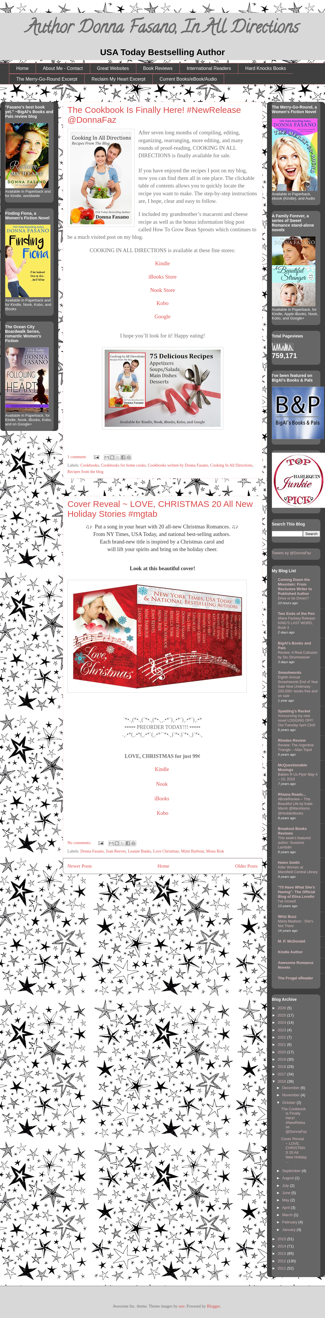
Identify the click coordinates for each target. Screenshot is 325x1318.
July (286, 1185)
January (289, 1229)
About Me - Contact (63, 68)
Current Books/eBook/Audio (188, 79)
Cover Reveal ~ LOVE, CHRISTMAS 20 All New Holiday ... (294, 1150)
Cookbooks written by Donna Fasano (178, 465)
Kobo (162, 303)
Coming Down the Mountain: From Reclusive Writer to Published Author (295, 586)
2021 (282, 1044)
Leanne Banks (139, 851)
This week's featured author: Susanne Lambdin (294, 842)
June (286, 1193)
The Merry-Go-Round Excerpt (46, 79)
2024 (282, 1022)
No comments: (80, 843)
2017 (282, 1074)
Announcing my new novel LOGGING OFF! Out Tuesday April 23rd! (296, 720)
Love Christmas (166, 851)
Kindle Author (290, 952)
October (289, 1102)
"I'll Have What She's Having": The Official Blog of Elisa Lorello (296, 892)
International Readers (209, 68)
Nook (162, 784)
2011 (282, 1268)
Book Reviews (158, 68)
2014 (282, 1246)
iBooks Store (162, 277)
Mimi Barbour (192, 851)
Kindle (162, 263)
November (291, 1095)
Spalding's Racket (294, 711)
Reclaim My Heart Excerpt (119, 79)
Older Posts (246, 866)
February (290, 1222)
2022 (282, 1037)
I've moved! (287, 901)
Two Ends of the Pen (296, 613)
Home (22, 68)
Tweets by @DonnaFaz (291, 553)
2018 (282, 1066)
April (286, 1207)
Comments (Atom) (173, 886)
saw (182, 1306)
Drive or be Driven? (293, 598)
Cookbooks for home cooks (123, 465)
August (288, 1178)
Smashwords (290, 672)
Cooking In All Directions (231, 465)
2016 (282, 1081)
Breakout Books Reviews (292, 830)
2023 (282, 1030)
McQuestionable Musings (292, 767)
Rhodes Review (292, 740)
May (286, 1200)
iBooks (162, 798)
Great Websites (113, 68)
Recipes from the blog (86, 472)
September (292, 1171)
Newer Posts (80, 866)
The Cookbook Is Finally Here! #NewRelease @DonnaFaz (294, 1120)
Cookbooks (89, 465)
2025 (282, 1015)
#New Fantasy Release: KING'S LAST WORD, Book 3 (297, 623)
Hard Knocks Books (265, 68)
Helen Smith (289, 862)
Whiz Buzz (287, 916)
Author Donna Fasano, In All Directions (162, 29)
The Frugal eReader (295, 978)
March (288, 1215)
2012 (282, 1261)
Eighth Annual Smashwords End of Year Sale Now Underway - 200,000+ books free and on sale (298, 686)
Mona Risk (215, 851)
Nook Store (162, 290)
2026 (282, 1008)
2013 (282, 1253)
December (291, 1088)
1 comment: (78, 457)
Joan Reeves (116, 851)
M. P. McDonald (291, 941)
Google (162, 316)
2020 (282, 1052)
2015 (282, 1239)
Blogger (213, 1306)
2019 (282, 1059)
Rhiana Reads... (292, 794)
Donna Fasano (92, 851)
